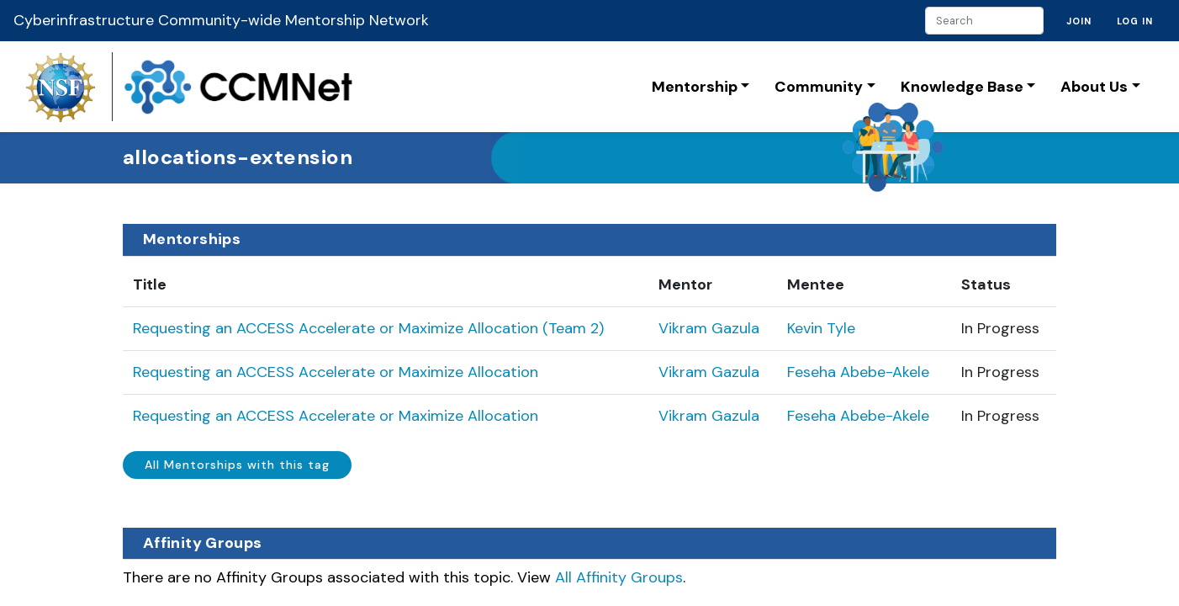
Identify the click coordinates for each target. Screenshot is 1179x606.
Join (1079, 21)
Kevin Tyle (821, 328)
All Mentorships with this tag (237, 464)
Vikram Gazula (708, 328)
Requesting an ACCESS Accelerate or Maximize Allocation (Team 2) (368, 328)
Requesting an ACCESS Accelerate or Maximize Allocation (335, 372)
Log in (1135, 21)
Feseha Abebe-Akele (858, 372)
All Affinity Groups (619, 577)
